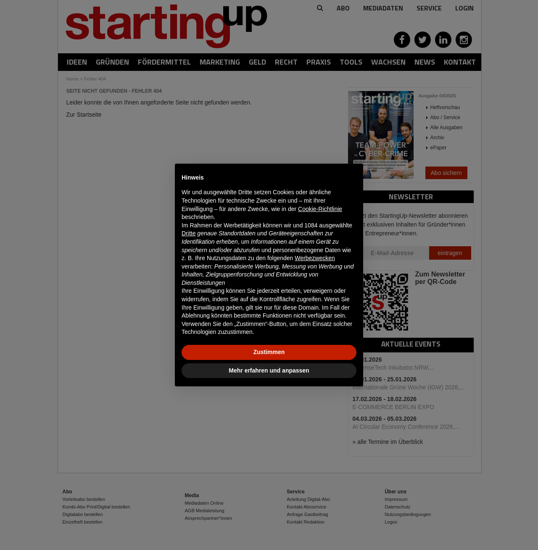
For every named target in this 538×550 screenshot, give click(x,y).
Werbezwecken (315, 258)
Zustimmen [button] (269, 352)
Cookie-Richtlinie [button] (320, 209)
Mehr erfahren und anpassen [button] (269, 370)
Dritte (188, 233)
